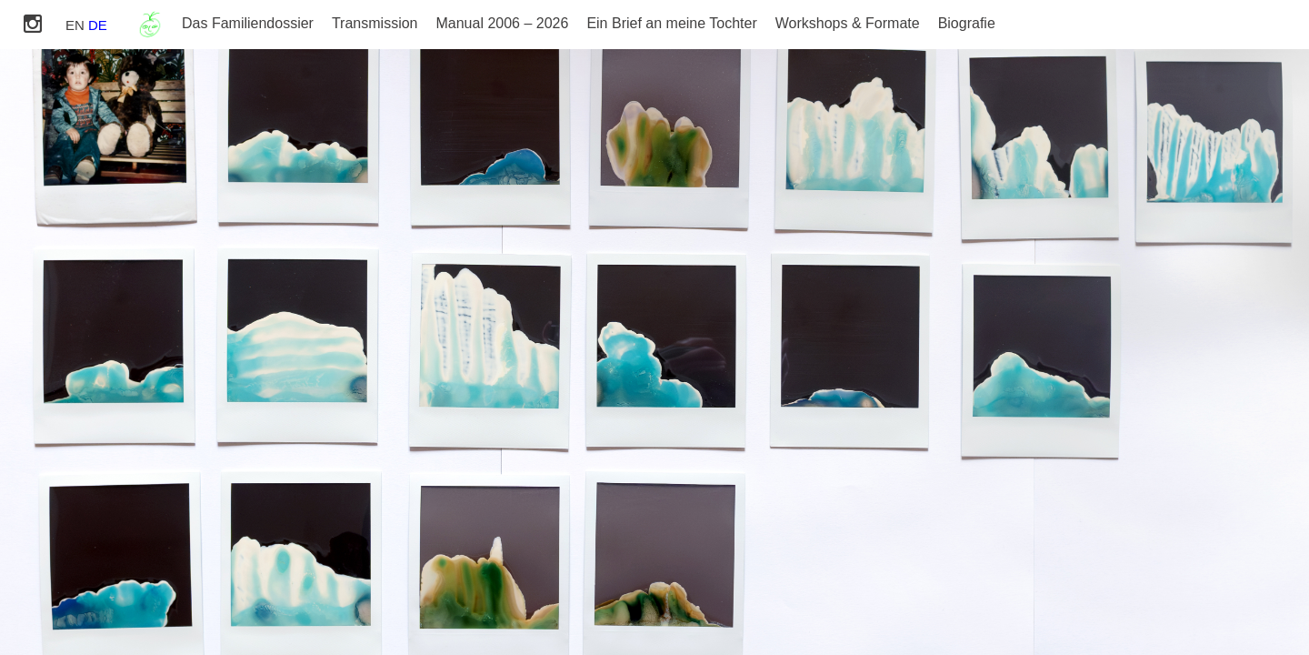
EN (75, 25)
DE (97, 25)
